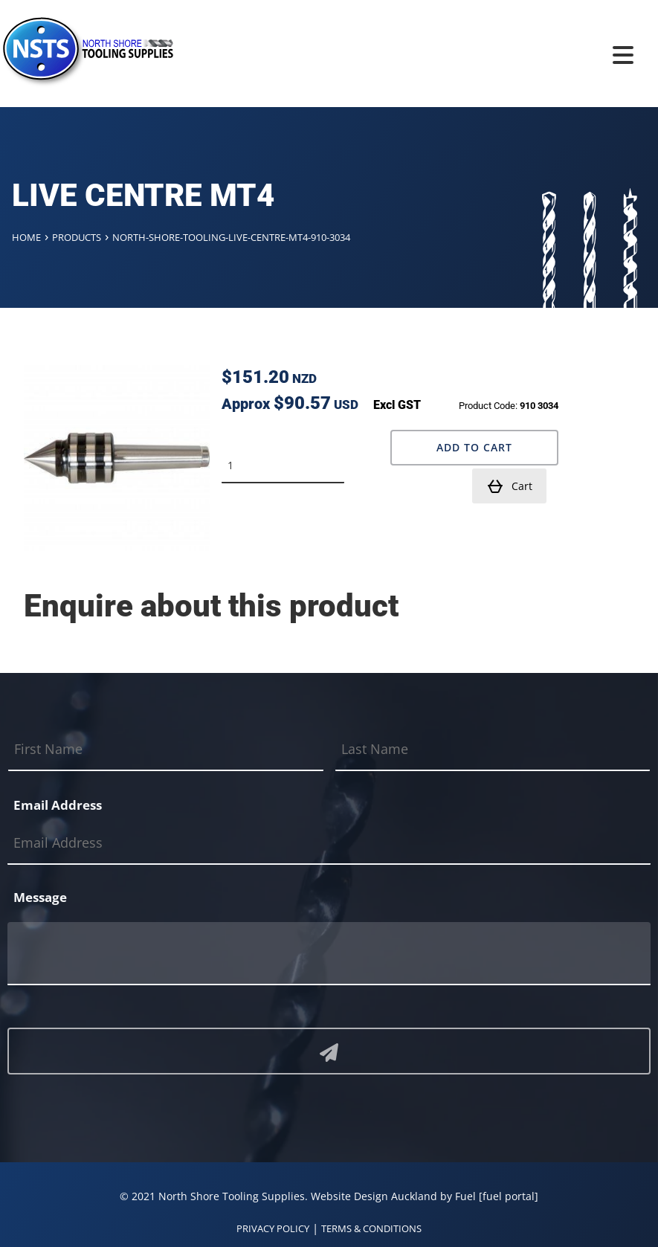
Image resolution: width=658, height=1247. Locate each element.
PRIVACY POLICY (272, 1227)
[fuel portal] (508, 1195)
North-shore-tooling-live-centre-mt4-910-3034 (231, 237)
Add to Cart (474, 446)
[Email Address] (329, 843)
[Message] (329, 953)
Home (26, 237)
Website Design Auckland (374, 1195)
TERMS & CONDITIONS (371, 1227)
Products (76, 237)
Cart (509, 485)
